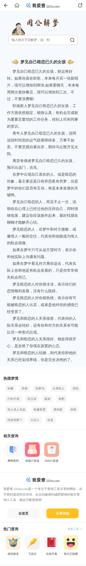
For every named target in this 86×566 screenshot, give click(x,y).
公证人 (35, 420)
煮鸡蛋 (57, 409)
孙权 (73, 409)
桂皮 (50, 420)
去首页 (23, 513)
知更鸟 (39, 388)
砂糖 (10, 388)
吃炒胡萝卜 (14, 420)
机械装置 (40, 409)
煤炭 (47, 398)
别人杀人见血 (16, 409)
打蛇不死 (13, 398)
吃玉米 (32, 398)
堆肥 (61, 398)
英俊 (25, 388)
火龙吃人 (58, 388)
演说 (76, 388)
